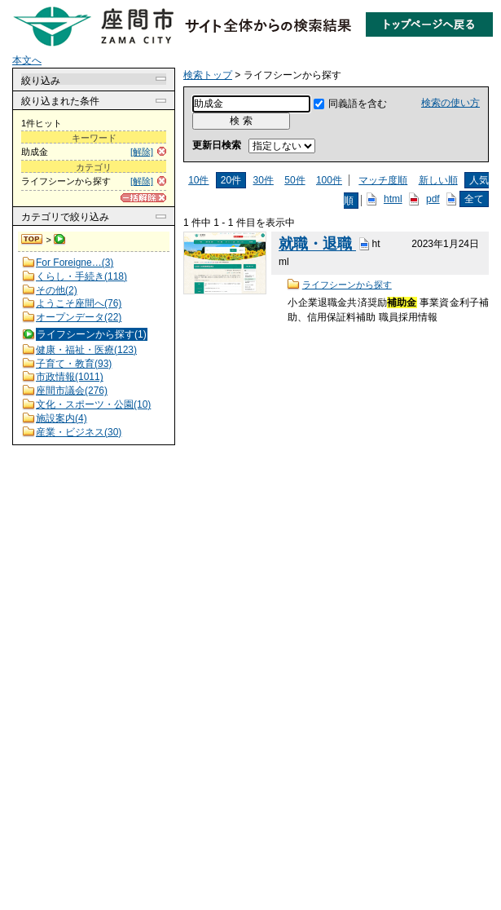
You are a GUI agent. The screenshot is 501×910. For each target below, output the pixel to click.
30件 (263, 180)
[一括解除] (143, 197)
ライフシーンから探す (347, 284)
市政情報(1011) (69, 376)
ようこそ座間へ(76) (78, 303)
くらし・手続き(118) (81, 276)
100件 (329, 180)
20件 (231, 180)
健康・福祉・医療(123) (86, 350)
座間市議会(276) (72, 390)
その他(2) (56, 290)
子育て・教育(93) (74, 363)
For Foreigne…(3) (74, 262)
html (393, 199)
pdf (433, 199)
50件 (294, 180)
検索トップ (32, 239)
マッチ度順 (382, 180)
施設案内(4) (61, 418)
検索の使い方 (450, 102)
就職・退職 (317, 244)
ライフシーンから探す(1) (92, 334)
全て (474, 199)
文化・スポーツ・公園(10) (93, 404)
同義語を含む (357, 103)
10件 (198, 180)
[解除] (141, 152)
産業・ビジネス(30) (78, 432)
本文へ (27, 60)
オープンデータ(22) (78, 317)
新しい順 (438, 180)
